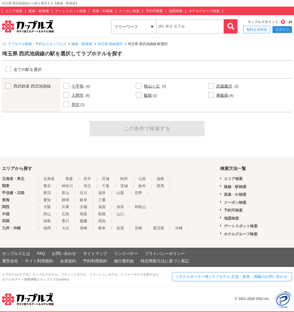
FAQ (41, 253)
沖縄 (179, 228)
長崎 (83, 228)
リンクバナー (126, 253)
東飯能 (222, 95)
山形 (142, 179)
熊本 (102, 228)
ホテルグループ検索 (204, 11)
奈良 (120, 207)
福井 (102, 193)
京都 (83, 207)
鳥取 (83, 214)
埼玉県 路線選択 (110, 44)
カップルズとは (16, 253)
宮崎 (138, 228)
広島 (65, 214)
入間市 (77, 95)
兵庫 (65, 207)
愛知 (47, 200)
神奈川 (67, 186)
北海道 (49, 179)
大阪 (47, 207)
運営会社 (10, 261)
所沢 (75, 104)
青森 (69, 179)
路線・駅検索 (38, 11)
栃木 (142, 186)
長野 (138, 193)
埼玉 (87, 186)
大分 (65, 228)
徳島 (47, 221)
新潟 (47, 193)
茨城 (124, 186)
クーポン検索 (129, 11)
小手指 (77, 86)
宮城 (105, 179)
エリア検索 (13, 11)
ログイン (282, 30)
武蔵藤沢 (224, 86)
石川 (83, 193)
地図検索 (176, 11)
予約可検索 (154, 11)
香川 (65, 221)
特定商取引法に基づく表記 (165, 261)
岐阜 (83, 200)
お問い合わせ (64, 253)
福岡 (47, 228)
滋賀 (102, 207)
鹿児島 (158, 228)
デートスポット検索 (70, 11)
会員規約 (68, 261)
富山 (65, 193)
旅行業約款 (124, 261)
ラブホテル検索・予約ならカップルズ (37, 44)
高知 (102, 221)
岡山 (47, 214)
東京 (47, 186)
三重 (102, 200)
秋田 (124, 179)
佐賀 (120, 228)
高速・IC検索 (102, 11)
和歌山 (140, 207)
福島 (160, 179)
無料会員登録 (256, 30)
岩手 (87, 179)
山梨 (120, 193)
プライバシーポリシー (165, 253)
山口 (120, 214)
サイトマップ (95, 253)
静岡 (65, 200)
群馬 (160, 186)
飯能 (148, 95)
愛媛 (83, 221)
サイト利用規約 (39, 261)
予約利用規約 (95, 261)
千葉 (105, 186)
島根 (102, 214)
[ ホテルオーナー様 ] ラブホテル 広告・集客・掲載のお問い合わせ (232, 276)
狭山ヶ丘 (152, 86)
